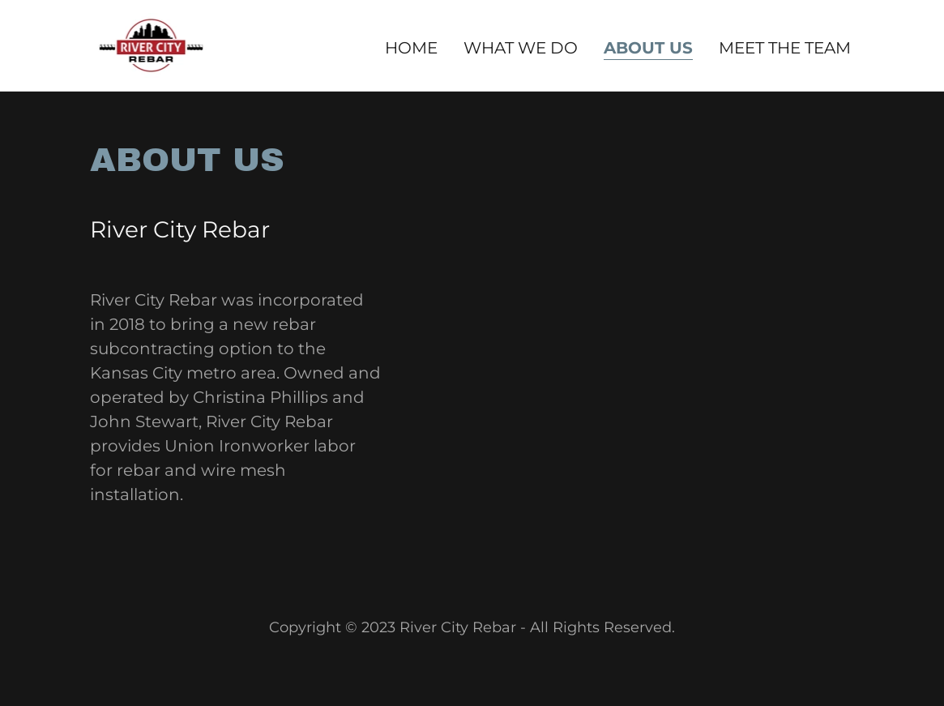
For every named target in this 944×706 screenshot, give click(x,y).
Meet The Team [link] (785, 48)
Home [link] (411, 48)
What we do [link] (520, 48)
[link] (151, 43)
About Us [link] (648, 48)
